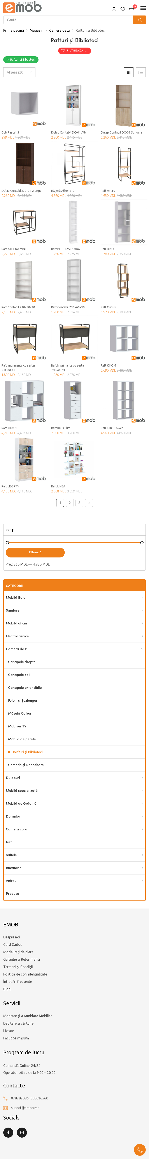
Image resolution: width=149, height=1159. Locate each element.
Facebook (8, 1133)
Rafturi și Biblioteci (28, 752)
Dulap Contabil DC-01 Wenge (22, 190)
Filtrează (35, 552)
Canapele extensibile (25, 688)
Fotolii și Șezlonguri (23, 701)
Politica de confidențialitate (25, 974)
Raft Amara (108, 190)
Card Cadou (12, 944)
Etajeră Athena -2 (63, 190)
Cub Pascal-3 (10, 132)
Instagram (22, 1133)
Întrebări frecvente (17, 982)
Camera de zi (59, 30)
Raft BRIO (107, 249)
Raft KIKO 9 (9, 428)
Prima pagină (13, 30)
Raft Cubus (108, 307)
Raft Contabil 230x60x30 (68, 307)
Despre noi (11, 937)
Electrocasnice (17, 636)
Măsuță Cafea (19, 713)
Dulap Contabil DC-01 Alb (68, 132)
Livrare (8, 1031)
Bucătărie (13, 868)
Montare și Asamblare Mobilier (27, 1016)
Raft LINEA (58, 486)
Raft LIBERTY (10, 486)
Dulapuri (13, 778)
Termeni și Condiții (18, 967)
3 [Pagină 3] (79, 503)
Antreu (11, 881)
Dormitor (13, 816)
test (9, 842)
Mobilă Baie (15, 598)
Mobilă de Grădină (21, 804)
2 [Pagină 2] (70, 503)
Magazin (36, 30)
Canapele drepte (21, 662)
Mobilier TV (17, 726)
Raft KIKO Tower (112, 428)
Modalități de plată (18, 952)
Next (89, 503)
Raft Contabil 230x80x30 (18, 307)
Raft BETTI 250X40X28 (66, 249)
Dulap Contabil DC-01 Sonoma (121, 132)
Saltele (11, 855)
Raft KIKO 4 (108, 365)
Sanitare (12, 610)
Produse (12, 894)
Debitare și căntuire (18, 1023)
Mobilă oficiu (16, 623)
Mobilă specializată (22, 791)
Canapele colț (19, 675)
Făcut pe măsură (16, 1038)
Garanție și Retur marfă (21, 959)
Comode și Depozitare (26, 765)
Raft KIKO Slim (60, 428)
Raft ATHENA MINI (14, 249)
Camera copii (17, 829)
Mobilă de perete (22, 739)
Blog (7, 989)
